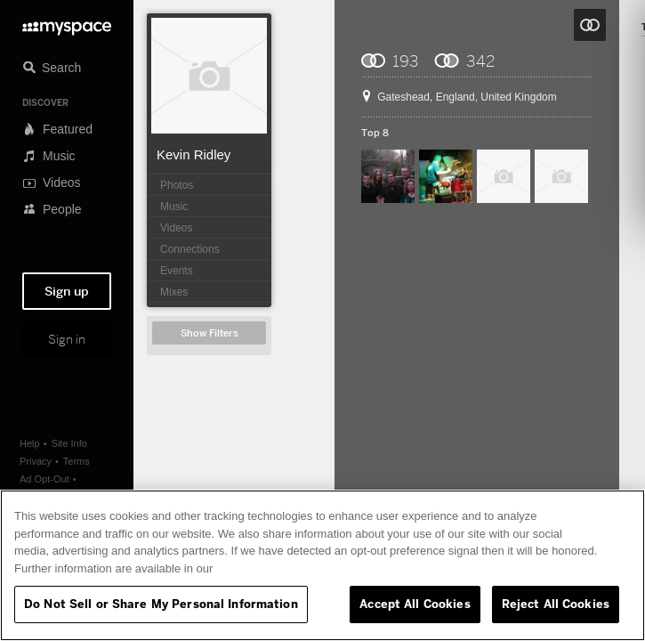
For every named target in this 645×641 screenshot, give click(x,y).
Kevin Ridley (193, 154)
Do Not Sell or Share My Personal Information (161, 604)
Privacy (36, 461)
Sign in (66, 339)
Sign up (66, 291)
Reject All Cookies (555, 604)
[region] (322, 565)
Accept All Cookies (414, 604)
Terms (76, 461)
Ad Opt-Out (44, 479)
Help (30, 443)
